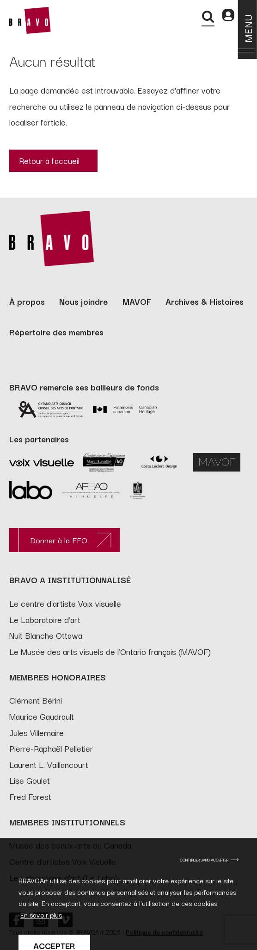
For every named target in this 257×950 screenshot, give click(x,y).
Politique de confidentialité (164, 932)
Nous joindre (83, 301)
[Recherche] (208, 16)
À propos (27, 301)
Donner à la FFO (58, 540)
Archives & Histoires (204, 301)
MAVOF (136, 301)
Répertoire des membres (56, 331)
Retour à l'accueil (49, 160)
